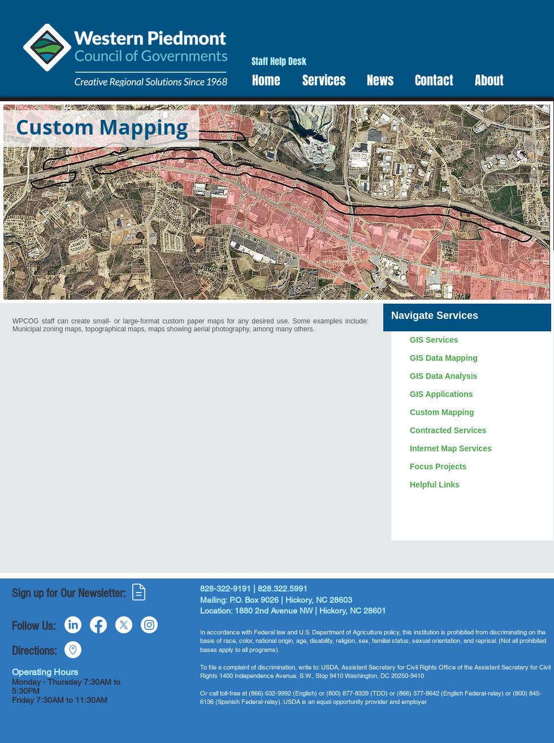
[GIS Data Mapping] (475, 358)
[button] (320, 80)
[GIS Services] (475, 340)
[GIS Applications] (475, 395)
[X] (123, 624)
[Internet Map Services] (475, 449)
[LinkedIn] (72, 624)
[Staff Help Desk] (279, 62)
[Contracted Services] (475, 431)
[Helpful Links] (475, 485)
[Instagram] (149, 624)
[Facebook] (98, 624)
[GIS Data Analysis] (475, 377)
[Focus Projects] (475, 467)
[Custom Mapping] (475, 413)
